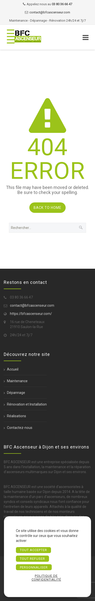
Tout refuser (32, 559)
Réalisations (16, 416)
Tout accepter (33, 550)
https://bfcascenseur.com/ (31, 314)
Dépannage (16, 393)
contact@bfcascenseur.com (49, 12)
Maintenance (17, 381)
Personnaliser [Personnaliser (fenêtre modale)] (34, 567)
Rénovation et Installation (27, 404)
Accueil (12, 369)
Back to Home (47, 208)
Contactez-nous (19, 428)
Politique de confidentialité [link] (46, 577)
